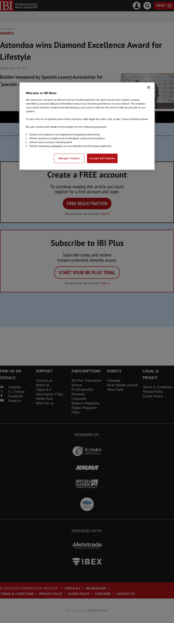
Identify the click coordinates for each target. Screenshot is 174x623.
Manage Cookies (69, 158)
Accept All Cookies (102, 158)
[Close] (149, 87)
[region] (87, 126)
